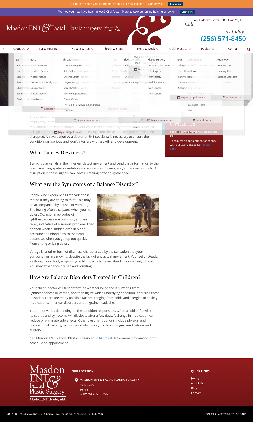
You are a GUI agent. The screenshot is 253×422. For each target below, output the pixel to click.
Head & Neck (146, 49)
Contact (231, 49)
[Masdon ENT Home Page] (63, 28)
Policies (208, 414)
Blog (194, 388)
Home (195, 378)
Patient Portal (207, 20)
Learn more (175, 4)
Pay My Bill (234, 20)
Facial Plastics (177, 49)
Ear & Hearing (51, 49)
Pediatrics (206, 49)
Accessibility (224, 414)
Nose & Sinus (83, 49)
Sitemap (240, 414)
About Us (23, 49)
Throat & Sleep (115, 49)
